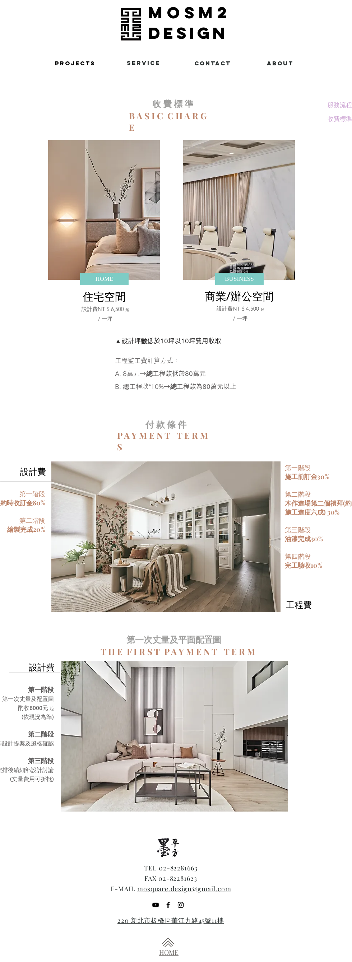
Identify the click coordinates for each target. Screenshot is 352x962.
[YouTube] (155, 905)
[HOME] (104, 279)
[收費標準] (340, 119)
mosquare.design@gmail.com (184, 888)
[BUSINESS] (239, 279)
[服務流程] (340, 105)
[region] (71, 63)
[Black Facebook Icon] (168, 905)
